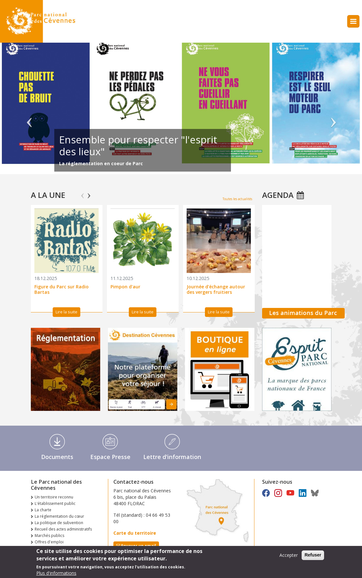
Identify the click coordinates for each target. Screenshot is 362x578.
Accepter (288, 555)
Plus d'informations (56, 573)
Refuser (313, 555)
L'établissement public (55, 503)
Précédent (29, 111)
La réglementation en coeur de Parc (101, 163)
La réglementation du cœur (59, 516)
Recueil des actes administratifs (63, 529)
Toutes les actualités (237, 199)
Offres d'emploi (49, 542)
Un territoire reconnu (54, 497)
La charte (43, 510)
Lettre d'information (172, 457)
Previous (82, 193)
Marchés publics (49, 535)
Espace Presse (110, 457)
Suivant (333, 111)
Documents (57, 457)
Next (89, 193)
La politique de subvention (59, 522)
